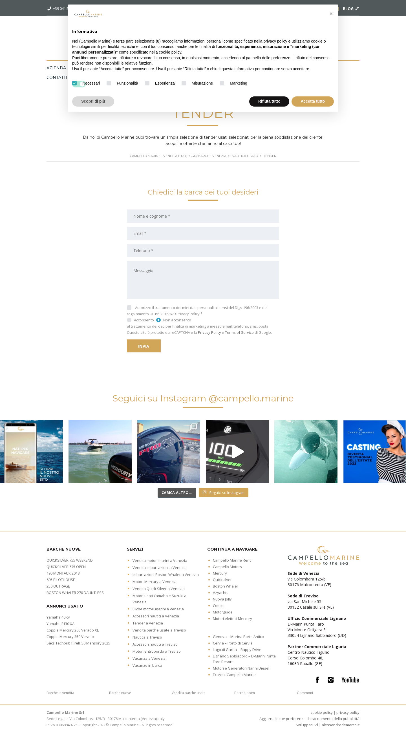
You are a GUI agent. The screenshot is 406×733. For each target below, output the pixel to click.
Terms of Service (239, 332)
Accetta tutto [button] (313, 101)
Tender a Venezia (148, 623)
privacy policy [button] (275, 41)
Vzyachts (220, 592)
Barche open (244, 692)
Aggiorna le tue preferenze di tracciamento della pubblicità (309, 718)
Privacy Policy (188, 313)
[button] (331, 13)
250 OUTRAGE (58, 586)
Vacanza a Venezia (149, 658)
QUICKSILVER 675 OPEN (66, 566)
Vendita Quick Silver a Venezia (159, 588)
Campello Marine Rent (232, 560)
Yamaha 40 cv (58, 617)
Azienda (56, 67)
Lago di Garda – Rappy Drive (237, 649)
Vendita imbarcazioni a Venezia (160, 567)
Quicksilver (222, 579)
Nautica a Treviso (147, 637)
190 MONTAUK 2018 (63, 573)
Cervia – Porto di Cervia (233, 643)
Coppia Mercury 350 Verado (70, 636)
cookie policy (322, 712)
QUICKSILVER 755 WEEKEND (70, 560)
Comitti (218, 605)
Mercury (220, 573)
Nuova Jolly (222, 599)
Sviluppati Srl (307, 724)
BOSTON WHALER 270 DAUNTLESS (75, 592)
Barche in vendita (60, 692)
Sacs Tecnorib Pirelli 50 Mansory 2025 (78, 643)
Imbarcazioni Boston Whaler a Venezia (166, 574)
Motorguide (223, 612)
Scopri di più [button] (93, 101)
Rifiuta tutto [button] (269, 101)
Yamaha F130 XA (60, 623)
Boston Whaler (225, 586)
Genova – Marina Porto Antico (238, 636)
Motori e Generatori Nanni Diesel (241, 668)
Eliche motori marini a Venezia (158, 608)
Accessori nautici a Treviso (155, 644)
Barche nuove (120, 692)
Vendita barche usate (189, 692)
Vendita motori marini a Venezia (160, 560)
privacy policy (347, 712)
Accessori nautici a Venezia (156, 616)
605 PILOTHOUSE (61, 579)
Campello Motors (227, 566)
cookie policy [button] (170, 52)
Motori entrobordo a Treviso (157, 651)
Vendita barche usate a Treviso (159, 630)
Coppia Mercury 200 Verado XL (73, 630)
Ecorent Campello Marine (234, 674)
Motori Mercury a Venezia (154, 581)
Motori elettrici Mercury (232, 618)
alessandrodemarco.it (340, 724)
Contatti (57, 77)
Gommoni (305, 692)
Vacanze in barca (147, 665)
